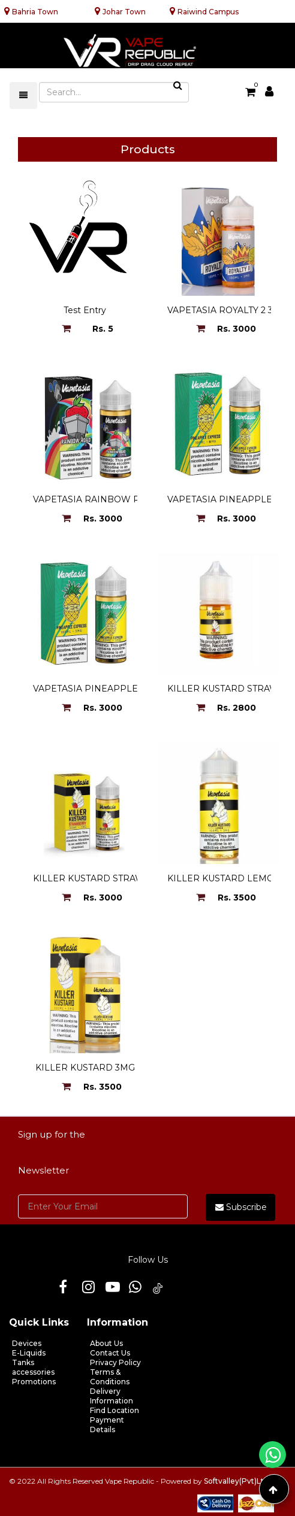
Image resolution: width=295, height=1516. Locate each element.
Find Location (114, 1410)
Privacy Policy (115, 1362)
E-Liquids (29, 1352)
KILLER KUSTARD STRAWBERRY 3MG (115, 878)
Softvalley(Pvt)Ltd (236, 1480)
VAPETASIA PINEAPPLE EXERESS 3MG (118, 688)
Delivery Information (111, 1396)
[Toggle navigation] (23, 95)
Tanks (23, 1362)
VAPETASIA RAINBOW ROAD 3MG (107, 499)
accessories (33, 1372)
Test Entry (85, 310)
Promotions (34, 1381)
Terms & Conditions (110, 1377)
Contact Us (110, 1352)
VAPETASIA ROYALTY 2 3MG (227, 310)
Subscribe (241, 1207)
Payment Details (107, 1424)
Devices (26, 1343)
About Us (106, 1343)
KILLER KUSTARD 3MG (85, 1067)
